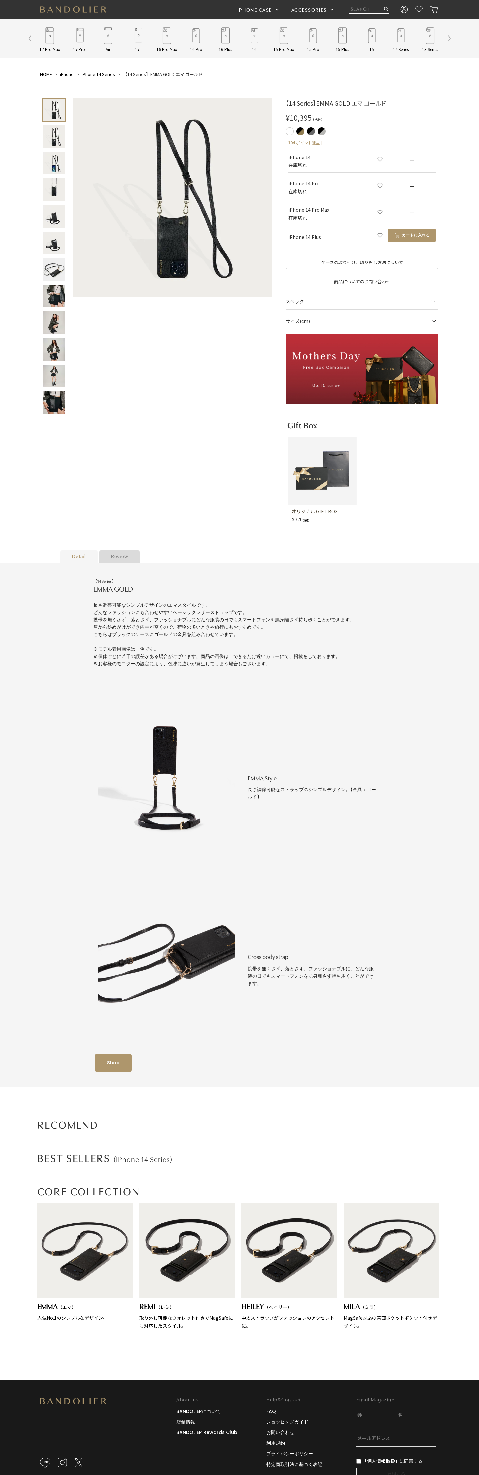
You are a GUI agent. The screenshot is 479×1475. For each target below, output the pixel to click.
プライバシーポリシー (289, 1453)
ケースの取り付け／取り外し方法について (362, 262)
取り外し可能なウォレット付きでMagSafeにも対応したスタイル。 (187, 1266)
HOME (46, 74)
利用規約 (275, 1443)
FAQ (271, 1411)
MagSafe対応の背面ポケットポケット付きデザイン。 (391, 1266)
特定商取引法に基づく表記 (294, 1464)
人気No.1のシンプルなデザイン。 (85, 1262)
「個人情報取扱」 (380, 1461)
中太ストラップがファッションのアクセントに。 (289, 1266)
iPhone (67, 74)
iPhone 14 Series (98, 74)
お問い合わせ (280, 1432)
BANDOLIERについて (198, 1411)
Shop (113, 1062)
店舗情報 (185, 1422)
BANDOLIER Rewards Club (206, 1432)
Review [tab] (119, 556)
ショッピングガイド (287, 1422)
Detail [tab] (79, 556)
